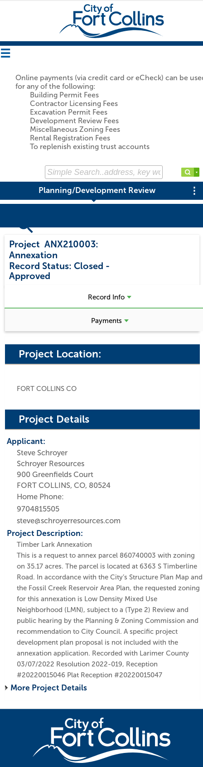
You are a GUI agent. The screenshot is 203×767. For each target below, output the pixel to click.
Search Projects (39, 232)
